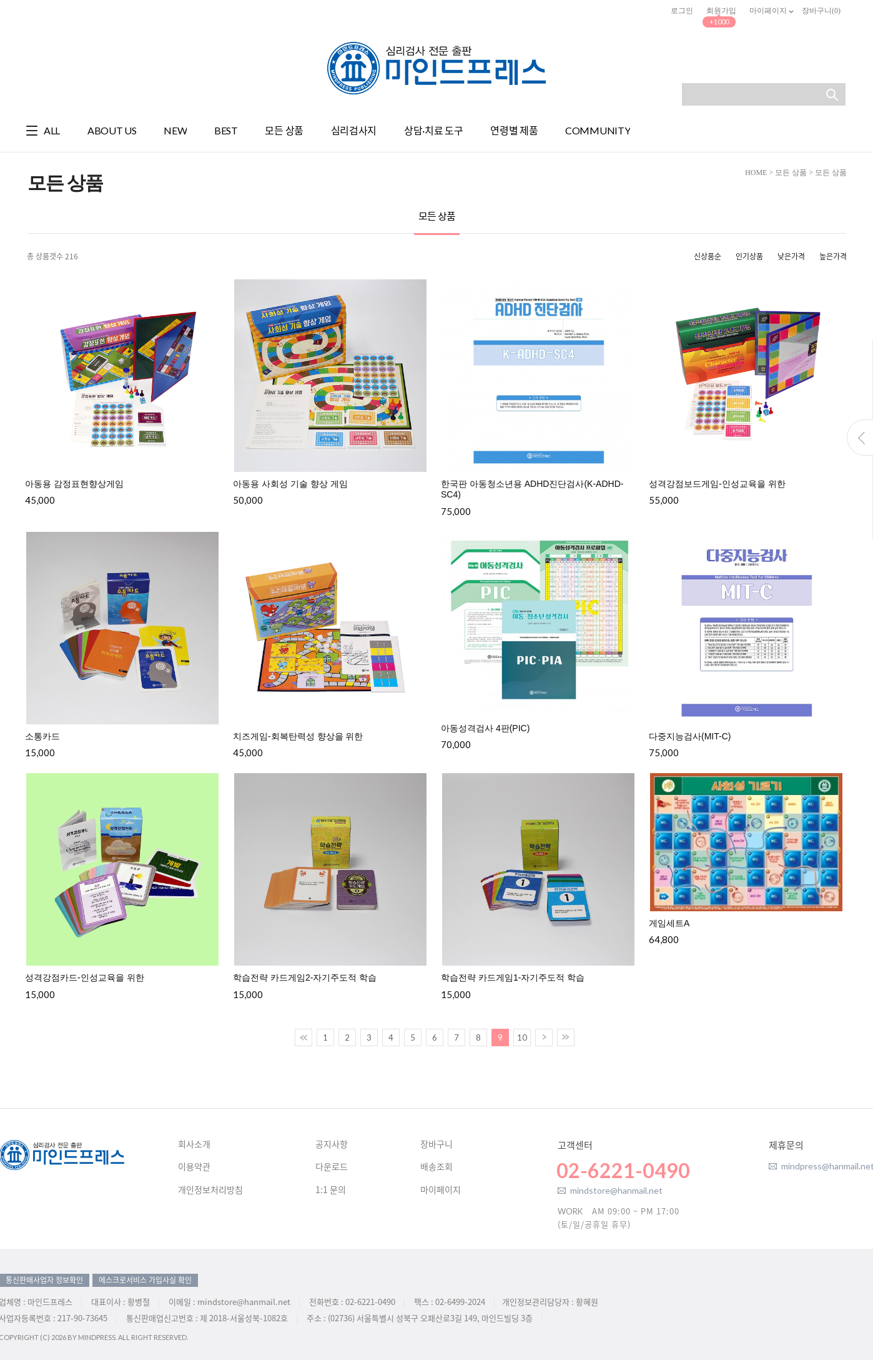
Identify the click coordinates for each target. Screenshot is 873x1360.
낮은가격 (791, 256)
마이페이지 (769, 10)
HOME (756, 172)
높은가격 (833, 256)
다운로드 (331, 1166)
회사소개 (194, 1144)
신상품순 (707, 256)
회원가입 (721, 10)
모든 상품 (791, 172)
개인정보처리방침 (210, 1190)
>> (566, 1037)
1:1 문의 (330, 1190)
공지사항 (331, 1144)
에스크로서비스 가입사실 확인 (145, 1280)
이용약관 (194, 1166)
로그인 (682, 10)
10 (522, 1037)
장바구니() (821, 10)
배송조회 (436, 1166)
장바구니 (436, 1144)
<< (303, 1037)
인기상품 (749, 256)
